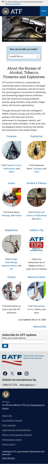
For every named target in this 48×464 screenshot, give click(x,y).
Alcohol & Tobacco (36, 183)
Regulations (11, 230)
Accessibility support (12, 420)
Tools (36, 172)
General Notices (9, 265)
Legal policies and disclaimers (16, 430)
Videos (18, 215)
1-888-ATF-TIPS (9, 384)
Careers (11, 277)
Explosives (36, 136)
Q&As (11, 172)
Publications (9, 168)
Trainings (37, 168)
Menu (43, 11)
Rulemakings (11, 262)
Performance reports (12, 440)
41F (11, 269)
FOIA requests (9, 425)
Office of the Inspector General (17, 435)
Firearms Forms (13, 165)
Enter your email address (14, 338)
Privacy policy (8, 444)
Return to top (39, 326)
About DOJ (7, 416)
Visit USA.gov (8, 458)
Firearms (12, 136)
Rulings (13, 259)
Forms (30, 309)
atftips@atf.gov (26, 385)
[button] (5, 29)
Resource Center (36, 277)
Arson (11, 183)
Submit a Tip (37, 230)
